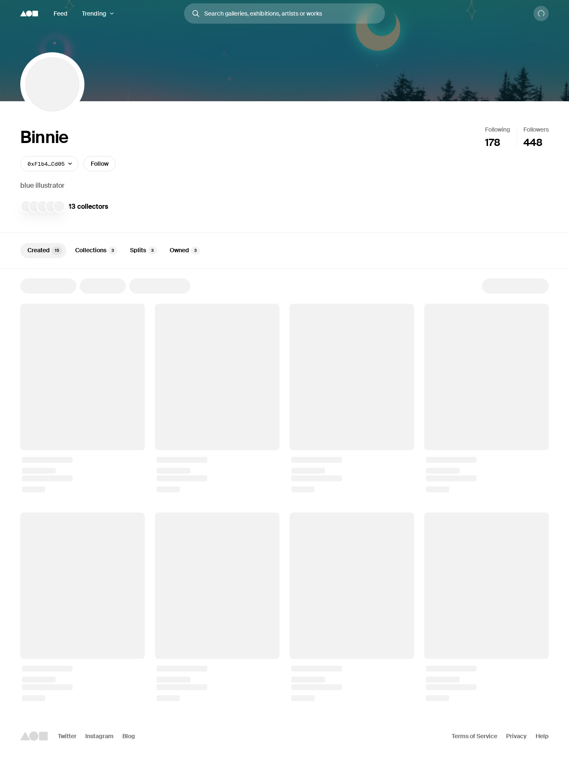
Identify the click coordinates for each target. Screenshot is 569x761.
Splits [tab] (143, 250)
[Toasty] (26, 206)
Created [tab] (44, 250)
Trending (94, 13)
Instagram (99, 736)
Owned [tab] (185, 250)
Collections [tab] (96, 250)
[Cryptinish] (51, 206)
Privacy (516, 736)
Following (497, 129)
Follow (99, 163)
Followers (536, 129)
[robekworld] (42, 206)
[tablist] (284, 250)
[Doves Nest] (59, 206)
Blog (128, 736)
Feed (61, 13)
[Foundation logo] (29, 13)
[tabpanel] (284, 489)
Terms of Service (474, 736)
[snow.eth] (34, 206)
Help (542, 736)
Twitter (67, 736)
